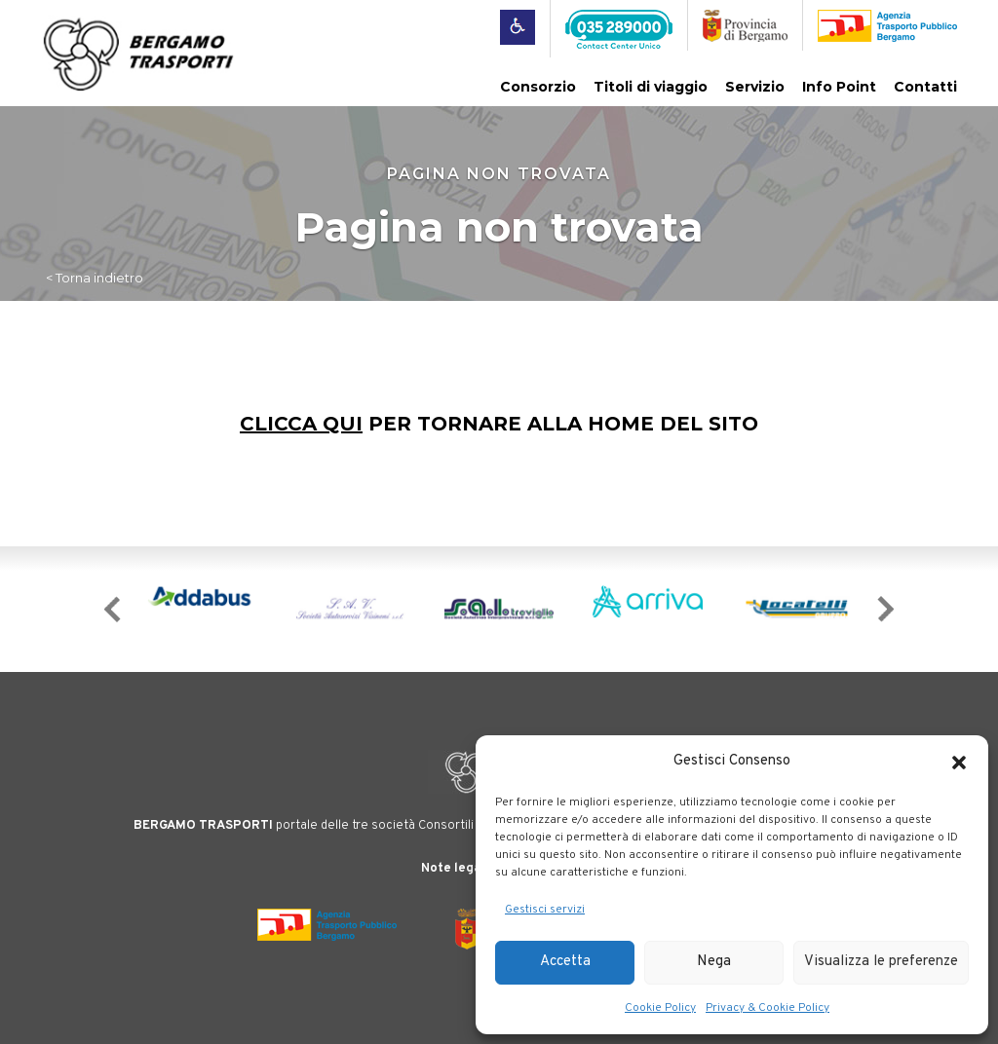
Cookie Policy (660, 1008)
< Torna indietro (94, 277)
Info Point (839, 86)
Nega (714, 961)
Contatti (925, 86)
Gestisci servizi (545, 909)
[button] (959, 762)
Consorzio (538, 86)
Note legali (454, 868)
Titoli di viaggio (651, 86)
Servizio (755, 86)
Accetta (565, 961)
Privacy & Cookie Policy (767, 1008)
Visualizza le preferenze (881, 961)
